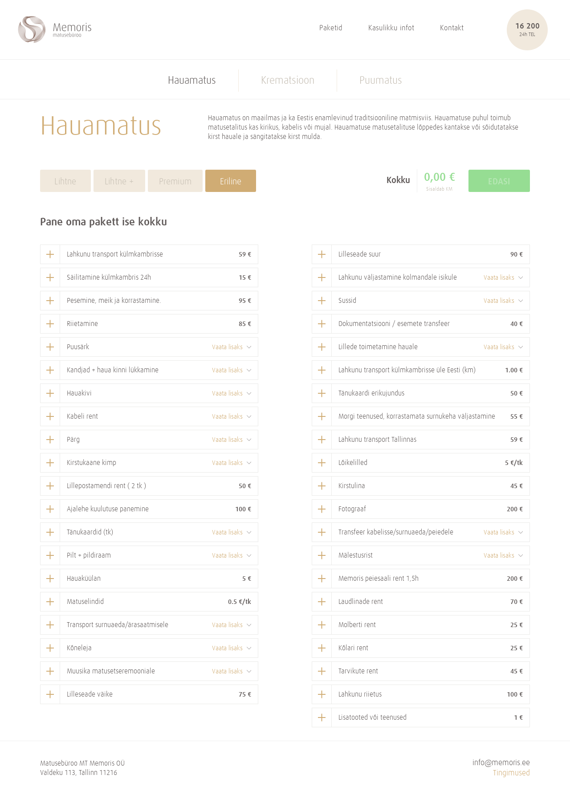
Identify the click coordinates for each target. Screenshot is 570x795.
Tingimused (511, 773)
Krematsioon (287, 80)
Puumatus (380, 80)
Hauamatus (192, 80)
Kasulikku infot (391, 28)
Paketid (330, 28)
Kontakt (452, 28)
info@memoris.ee (501, 763)
